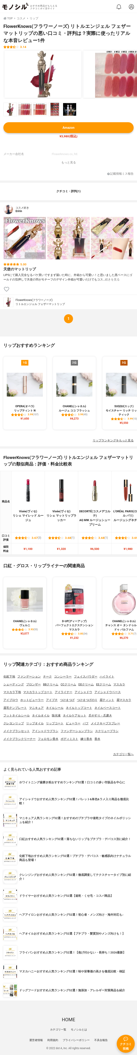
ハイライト (107, 676)
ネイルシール (55, 707)
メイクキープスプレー (105, 723)
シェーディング (13, 684)
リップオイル (35, 723)
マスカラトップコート (38, 692)
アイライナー (63, 692)
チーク (47, 676)
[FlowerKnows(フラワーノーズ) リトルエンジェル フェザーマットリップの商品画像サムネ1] (10, 109)
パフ (86, 723)
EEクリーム (103, 684)
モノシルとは (79, 1029)
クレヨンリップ (13, 723)
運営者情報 (36, 1040)
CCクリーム (68, 684)
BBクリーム (50, 684)
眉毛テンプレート (15, 707)
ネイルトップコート (79, 707)
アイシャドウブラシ (45, 731)
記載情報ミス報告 (120, 173)
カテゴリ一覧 (58, 1029)
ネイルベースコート (107, 707)
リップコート (55, 723)
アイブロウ (10, 700)
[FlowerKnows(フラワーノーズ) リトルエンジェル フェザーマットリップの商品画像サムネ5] (69, 109)
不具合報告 (101, 1040)
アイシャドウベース (107, 692)
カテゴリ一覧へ (123, 754)
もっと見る (68, 162)
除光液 (56, 715)
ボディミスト (69, 739)
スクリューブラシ (107, 731)
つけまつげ (67, 700)
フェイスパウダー (85, 676)
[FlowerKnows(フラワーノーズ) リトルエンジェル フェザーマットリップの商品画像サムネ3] (40, 109)
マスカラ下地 (12, 692)
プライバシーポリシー (76, 1040)
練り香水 (86, 739)
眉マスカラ (123, 700)
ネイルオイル (41, 715)
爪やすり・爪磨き (100, 715)
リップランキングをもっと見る (113, 440)
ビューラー (73, 723)
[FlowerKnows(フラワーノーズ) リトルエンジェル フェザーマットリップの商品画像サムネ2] (25, 109)
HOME (68, 1019)
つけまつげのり (87, 700)
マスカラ (119, 684)
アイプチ (52, 700)
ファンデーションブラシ (77, 731)
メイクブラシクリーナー (19, 739)
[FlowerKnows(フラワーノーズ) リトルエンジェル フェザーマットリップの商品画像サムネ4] (55, 109)
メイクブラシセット (16, 731)
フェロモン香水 (48, 739)
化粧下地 (9, 676)
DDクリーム (86, 684)
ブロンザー (33, 684)
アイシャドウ (83, 692)
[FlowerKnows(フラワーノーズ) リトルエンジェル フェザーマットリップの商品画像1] (43, 74)
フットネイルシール (16, 715)
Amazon (68, 128)
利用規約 (52, 1040)
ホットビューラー (32, 700)
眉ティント (107, 700)
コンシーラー (63, 676)
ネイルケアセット (74, 715)
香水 (97, 739)
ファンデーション (29, 676)
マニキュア (36, 707)
